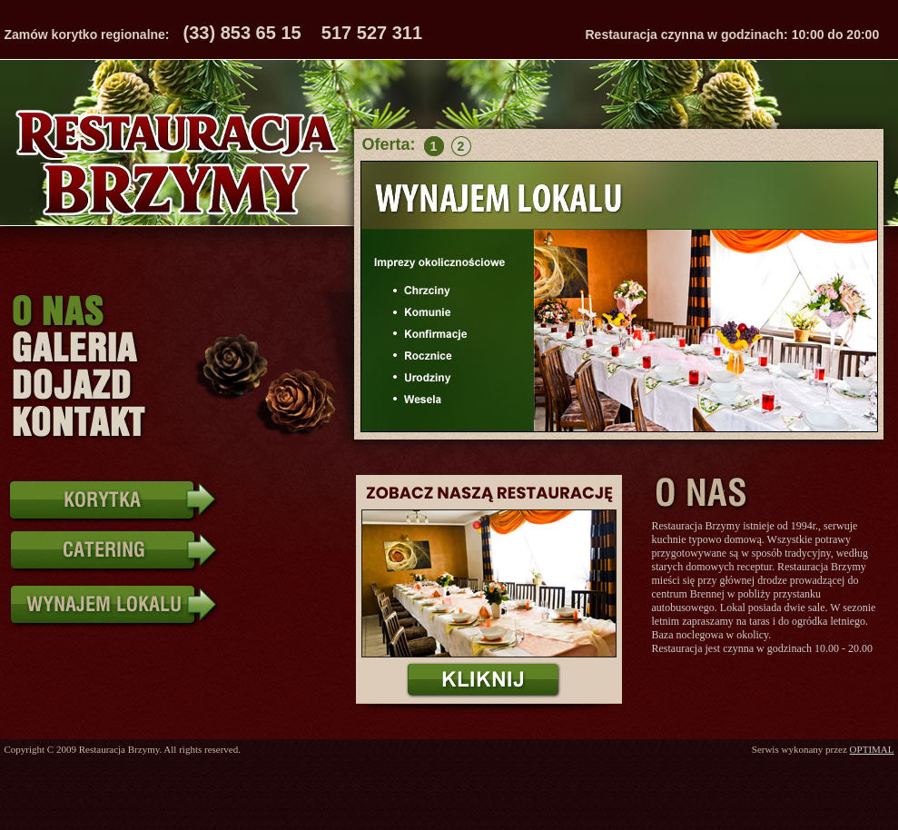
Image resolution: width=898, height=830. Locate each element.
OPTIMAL (872, 749)
